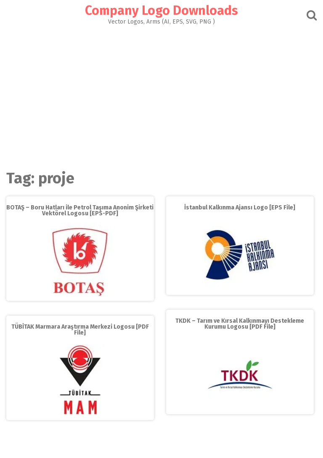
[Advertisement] (161, 95)
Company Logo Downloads (161, 10)
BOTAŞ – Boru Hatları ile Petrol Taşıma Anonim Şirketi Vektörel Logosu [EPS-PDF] (80, 210)
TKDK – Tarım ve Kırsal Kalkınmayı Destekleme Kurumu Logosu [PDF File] (239, 323)
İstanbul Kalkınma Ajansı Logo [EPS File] (239, 207)
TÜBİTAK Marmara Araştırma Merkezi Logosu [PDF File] (80, 329)
